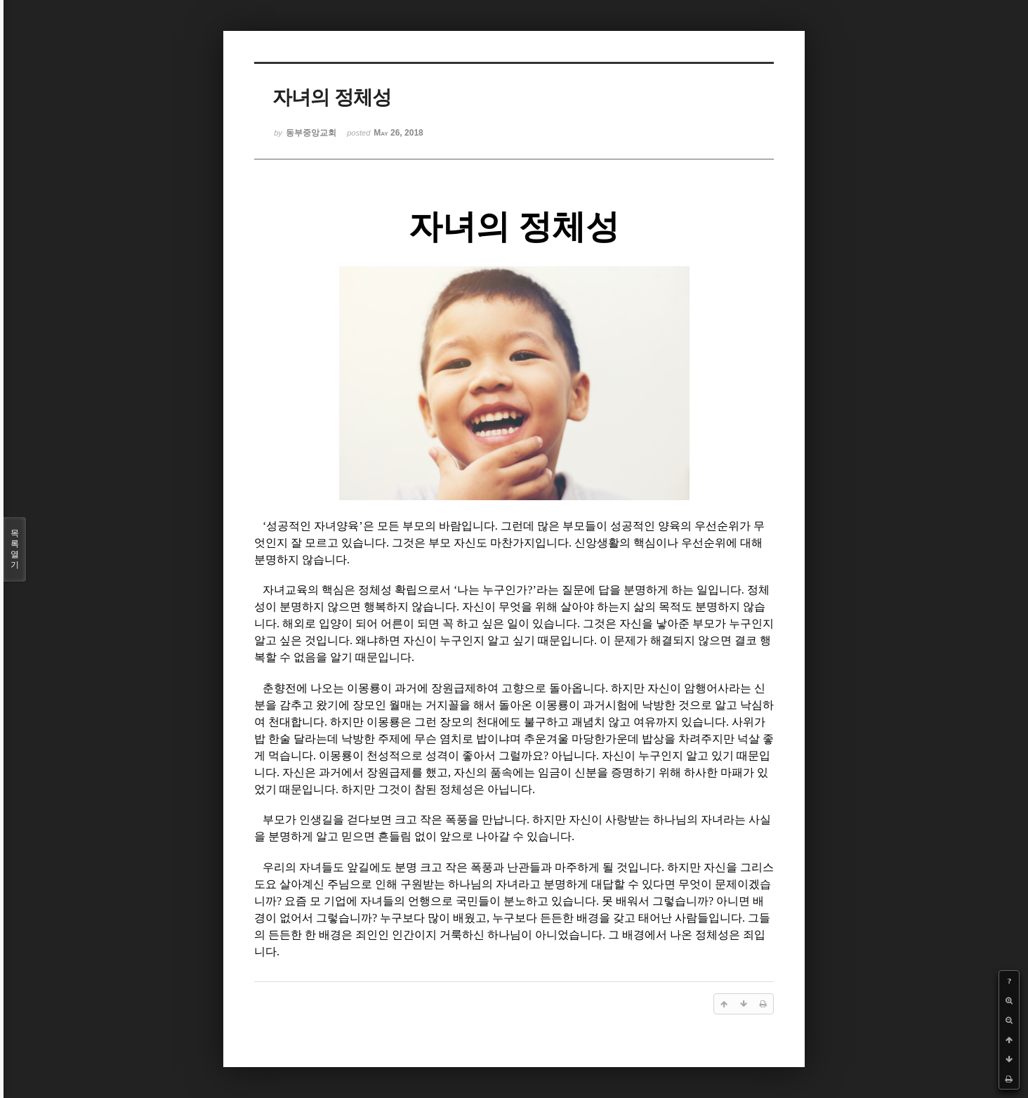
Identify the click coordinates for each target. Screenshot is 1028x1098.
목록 (15, 549)
